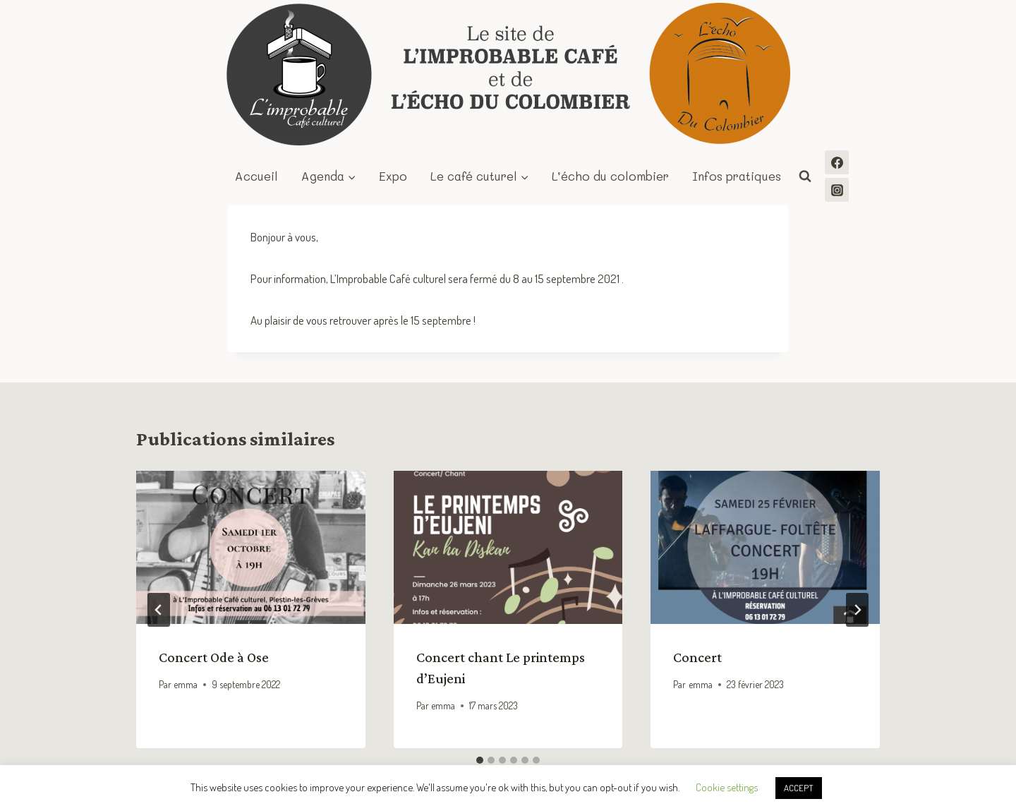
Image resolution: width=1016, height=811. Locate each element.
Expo (393, 176)
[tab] (479, 760)
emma (186, 684)
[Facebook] (837, 162)
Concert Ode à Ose (214, 657)
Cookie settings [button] (727, 787)
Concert (697, 657)
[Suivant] (857, 610)
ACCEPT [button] (799, 787)
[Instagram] (837, 190)
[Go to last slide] (158, 610)
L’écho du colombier (610, 176)
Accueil (256, 176)
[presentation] (250, 547)
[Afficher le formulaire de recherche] (805, 176)
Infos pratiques (736, 176)
